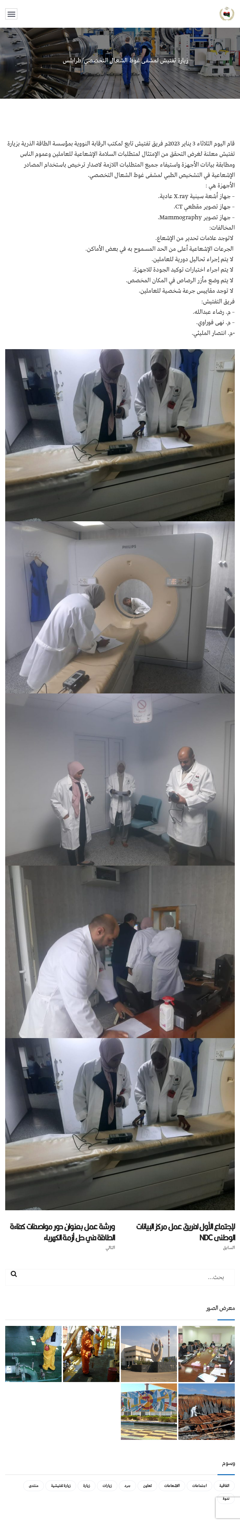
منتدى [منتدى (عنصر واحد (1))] (33, 1485)
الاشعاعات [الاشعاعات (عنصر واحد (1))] (172, 1485)
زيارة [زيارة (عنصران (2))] (86, 1485)
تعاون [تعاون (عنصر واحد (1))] (147, 1485)
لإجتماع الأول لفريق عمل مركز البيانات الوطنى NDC (185, 1232)
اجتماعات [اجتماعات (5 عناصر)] (199, 1485)
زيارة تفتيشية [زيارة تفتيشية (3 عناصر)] (61, 1485)
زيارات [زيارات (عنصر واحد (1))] (107, 1485)
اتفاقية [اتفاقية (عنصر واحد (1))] (224, 1485)
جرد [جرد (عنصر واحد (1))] (127, 1485)
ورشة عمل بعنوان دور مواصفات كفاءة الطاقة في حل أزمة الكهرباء (62, 1232)
